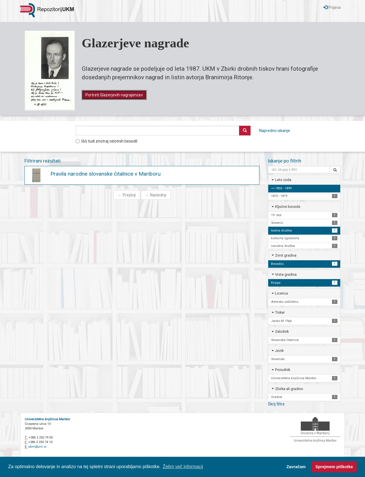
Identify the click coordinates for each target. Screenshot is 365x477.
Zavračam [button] (295, 466)
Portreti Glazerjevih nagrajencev (114, 95)
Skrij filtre (276, 404)
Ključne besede (287, 206)
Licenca (281, 293)
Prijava (332, 7)
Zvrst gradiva (285, 255)
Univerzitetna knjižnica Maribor (47, 419)
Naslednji (155, 195)
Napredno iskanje (274, 130)
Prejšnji (127, 195)
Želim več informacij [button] (183, 466)
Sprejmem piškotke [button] (334, 466)
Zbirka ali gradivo (289, 389)
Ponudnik (282, 370)
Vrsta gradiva (286, 274)
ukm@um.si (37, 446)
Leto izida (283, 180)
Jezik (279, 350)
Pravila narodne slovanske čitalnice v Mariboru (105, 173)
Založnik (282, 331)
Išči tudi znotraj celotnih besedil (106, 141)
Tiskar (280, 312)
